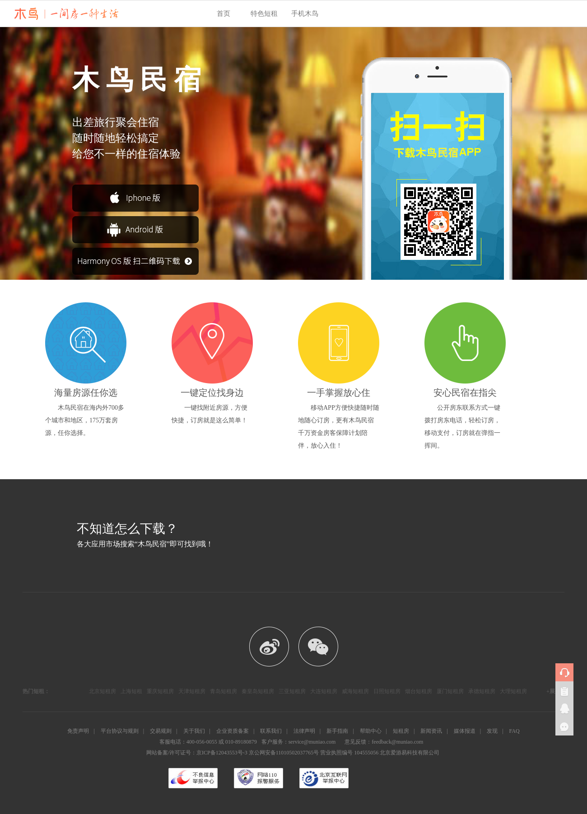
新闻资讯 (431, 731)
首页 (223, 13)
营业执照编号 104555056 (349, 752)
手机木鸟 (304, 13)
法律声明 (304, 731)
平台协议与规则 (120, 731)
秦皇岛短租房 (258, 691)
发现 (492, 731)
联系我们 (271, 731)
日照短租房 (387, 691)
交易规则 (161, 731)
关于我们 (194, 731)
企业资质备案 (232, 731)
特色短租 (264, 13)
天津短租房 (191, 691)
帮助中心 (371, 731)
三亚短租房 (292, 691)
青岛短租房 (223, 691)
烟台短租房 (418, 691)
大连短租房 (323, 691)
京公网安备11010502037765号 (284, 752)
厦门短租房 (450, 691)
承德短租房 (481, 691)
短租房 (401, 731)
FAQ (514, 731)
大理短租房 (513, 691)
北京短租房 (102, 691)
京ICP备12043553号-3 (221, 752)
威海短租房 (355, 691)
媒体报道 (464, 731)
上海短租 (131, 691)
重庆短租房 (160, 691)
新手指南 (337, 731)
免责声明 (78, 731)
